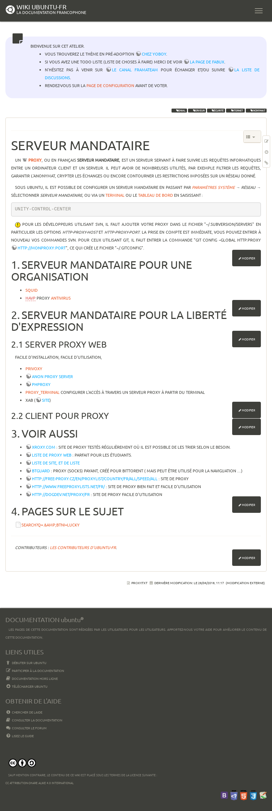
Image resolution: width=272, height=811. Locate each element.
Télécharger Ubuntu (26, 686)
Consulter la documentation (33, 719)
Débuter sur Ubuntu (25, 662)
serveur (197, 110)
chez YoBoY (154, 54)
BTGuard (41, 470)
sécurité (216, 110)
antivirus (61, 298)
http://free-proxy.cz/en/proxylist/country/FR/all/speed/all (95, 478)
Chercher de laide (23, 712)
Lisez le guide (19, 735)
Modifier (248, 258)
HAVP (30, 298)
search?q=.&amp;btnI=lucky (51, 525)
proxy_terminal (42, 392)
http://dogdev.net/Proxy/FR (61, 494)
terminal (115, 195)
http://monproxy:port (42, 248)
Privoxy (33, 368)
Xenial (179, 110)
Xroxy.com (43, 447)
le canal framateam (135, 69)
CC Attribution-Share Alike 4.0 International (39, 782)
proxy (35, 160)
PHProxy (41, 384)
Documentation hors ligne (31, 678)
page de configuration (110, 85)
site (46, 400)
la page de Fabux (207, 62)
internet (235, 110)
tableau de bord (155, 195)
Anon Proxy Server (52, 376)
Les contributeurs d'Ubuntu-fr (83, 547)
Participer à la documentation (34, 670)
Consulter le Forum (26, 727)
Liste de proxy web (51, 455)
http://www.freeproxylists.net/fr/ (68, 486)
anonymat (256, 110)
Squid (31, 290)
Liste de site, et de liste (56, 463)
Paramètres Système (213, 187)
